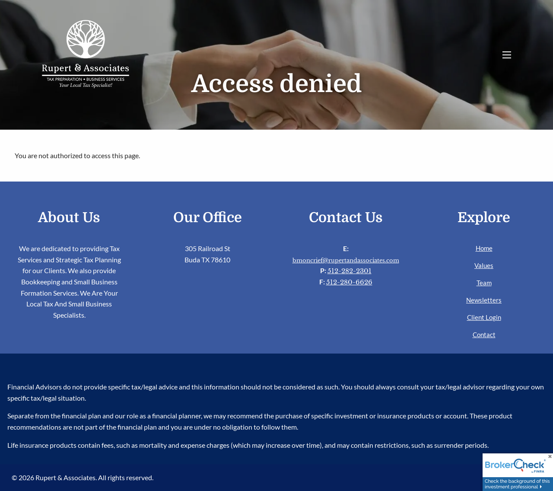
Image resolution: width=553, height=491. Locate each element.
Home (484, 248)
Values (483, 265)
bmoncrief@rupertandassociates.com (345, 260)
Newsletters (484, 300)
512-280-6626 (349, 282)
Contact (484, 334)
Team (484, 283)
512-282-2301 (349, 271)
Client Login (484, 317)
